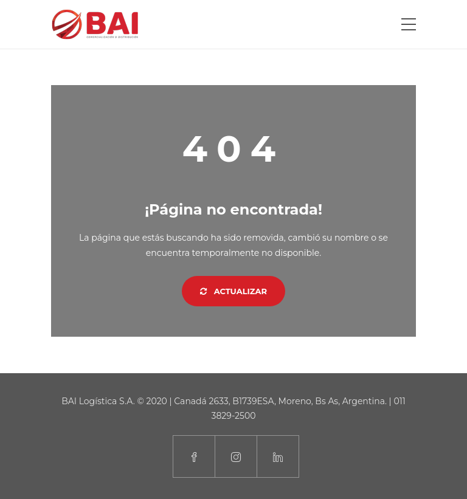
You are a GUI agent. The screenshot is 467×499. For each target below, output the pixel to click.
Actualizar (233, 291)
